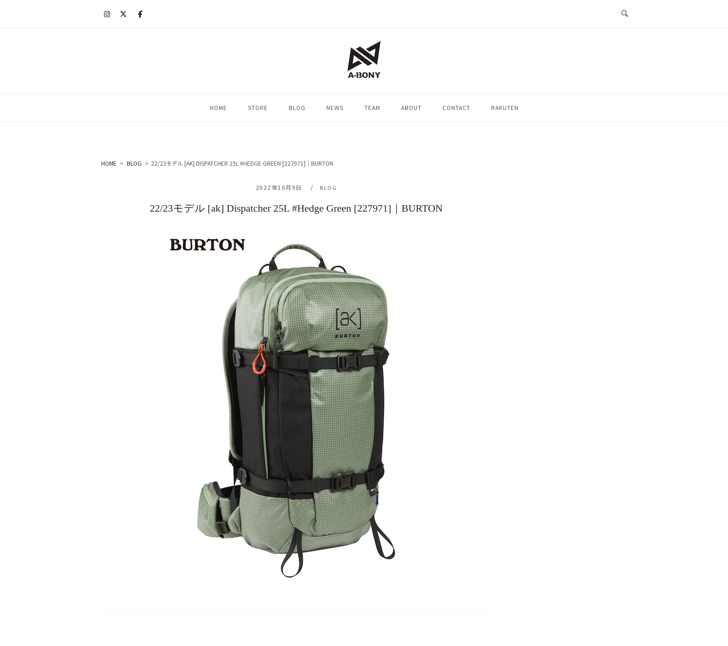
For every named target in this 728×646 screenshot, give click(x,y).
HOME (218, 107)
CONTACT (456, 107)
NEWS (335, 107)
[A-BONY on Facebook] (140, 13)
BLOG (297, 107)
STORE (258, 107)
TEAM (372, 107)
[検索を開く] (625, 14)
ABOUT (411, 107)
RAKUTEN (505, 107)
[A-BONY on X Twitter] (123, 13)
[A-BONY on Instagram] (107, 13)
